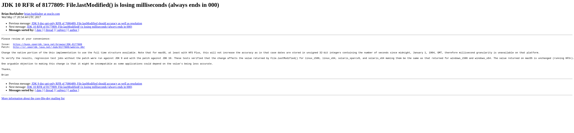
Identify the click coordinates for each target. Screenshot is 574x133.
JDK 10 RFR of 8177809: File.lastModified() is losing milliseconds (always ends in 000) (79, 26)
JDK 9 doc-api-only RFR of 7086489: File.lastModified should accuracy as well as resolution (87, 23)
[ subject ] (61, 30)
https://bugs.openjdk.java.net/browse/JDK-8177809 (47, 45)
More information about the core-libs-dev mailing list (33, 106)
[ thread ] (49, 30)
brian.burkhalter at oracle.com (42, 13)
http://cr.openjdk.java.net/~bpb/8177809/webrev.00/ (49, 49)
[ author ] (73, 30)
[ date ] (39, 30)
